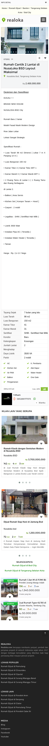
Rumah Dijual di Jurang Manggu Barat (18, 678)
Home (4, 8)
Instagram (5, 728)
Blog (3, 725)
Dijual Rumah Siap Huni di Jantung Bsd (23, 522)
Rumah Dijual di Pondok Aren (14, 695)
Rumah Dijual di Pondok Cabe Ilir (16, 711)
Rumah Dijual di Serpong (12, 699)
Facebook (5, 732)
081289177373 (22, 399)
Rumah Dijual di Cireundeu (13, 670)
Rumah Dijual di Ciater (11, 703)
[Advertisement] (24, 281)
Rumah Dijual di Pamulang (13, 666)
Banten (26, 8)
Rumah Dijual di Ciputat (12, 674)
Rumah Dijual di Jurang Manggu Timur (18, 682)
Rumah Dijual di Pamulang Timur (16, 707)
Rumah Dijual (15, 8)
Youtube (5, 736)
